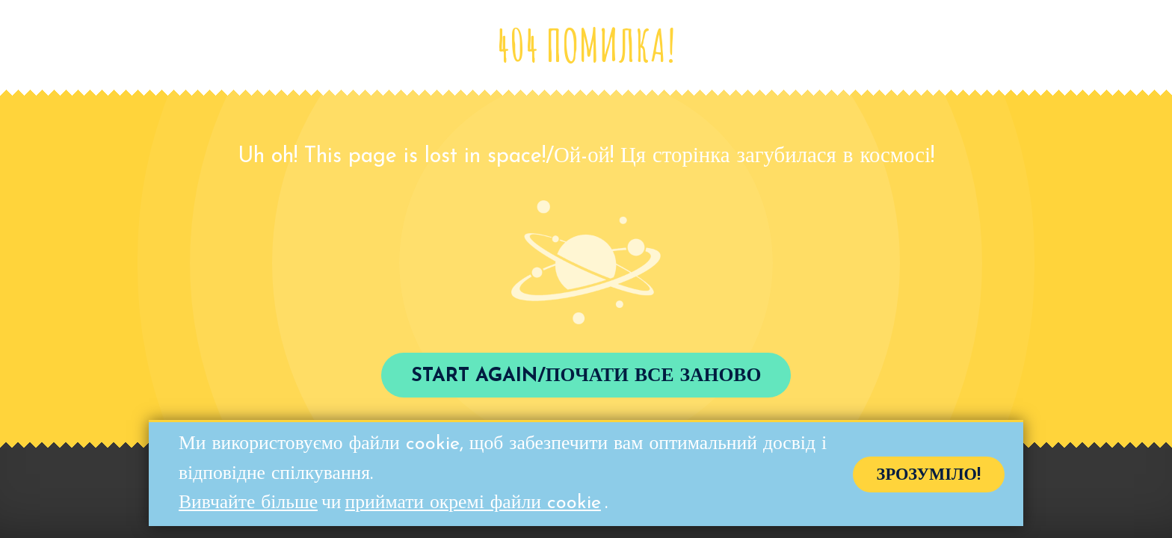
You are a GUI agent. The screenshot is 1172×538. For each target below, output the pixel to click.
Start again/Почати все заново (586, 376)
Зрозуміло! (929, 477)
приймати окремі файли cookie (473, 505)
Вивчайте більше (248, 505)
